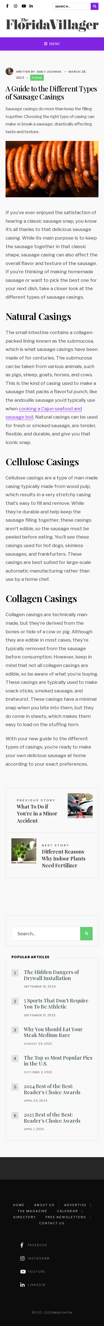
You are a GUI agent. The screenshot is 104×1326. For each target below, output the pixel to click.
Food (37, 77)
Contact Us (52, 1223)
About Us (44, 1205)
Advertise (75, 1205)
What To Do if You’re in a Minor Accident (37, 811)
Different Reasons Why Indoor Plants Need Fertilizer (63, 856)
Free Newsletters (65, 1217)
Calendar (67, 1211)
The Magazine (32, 1211)
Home (19, 1205)
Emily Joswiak (49, 71)
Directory (24, 1217)
